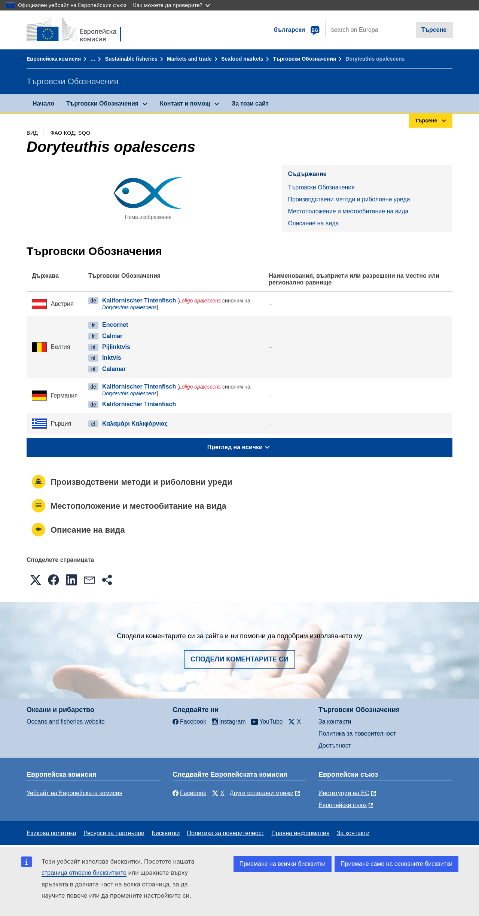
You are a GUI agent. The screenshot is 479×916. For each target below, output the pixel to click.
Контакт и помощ (185, 103)
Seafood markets (242, 59)
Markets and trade (189, 59)
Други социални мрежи (262, 793)
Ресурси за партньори (113, 833)
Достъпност (334, 745)
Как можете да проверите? (171, 5)
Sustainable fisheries (131, 59)
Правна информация (300, 833)
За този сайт (250, 103)
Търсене (434, 30)
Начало (43, 103)
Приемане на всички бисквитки (283, 864)
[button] (35, 579)
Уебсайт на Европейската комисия (74, 793)
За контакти (334, 721)
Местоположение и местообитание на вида (348, 211)
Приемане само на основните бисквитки (396, 864)
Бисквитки (166, 833)
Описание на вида (313, 223)
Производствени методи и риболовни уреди (349, 199)
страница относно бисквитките (84, 873)
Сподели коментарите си (239, 659)
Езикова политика (51, 833)
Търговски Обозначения (304, 59)
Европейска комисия (54, 59)
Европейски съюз (342, 805)
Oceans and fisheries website (66, 721)
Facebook (189, 793)
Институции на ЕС (343, 793)
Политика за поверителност (357, 733)
